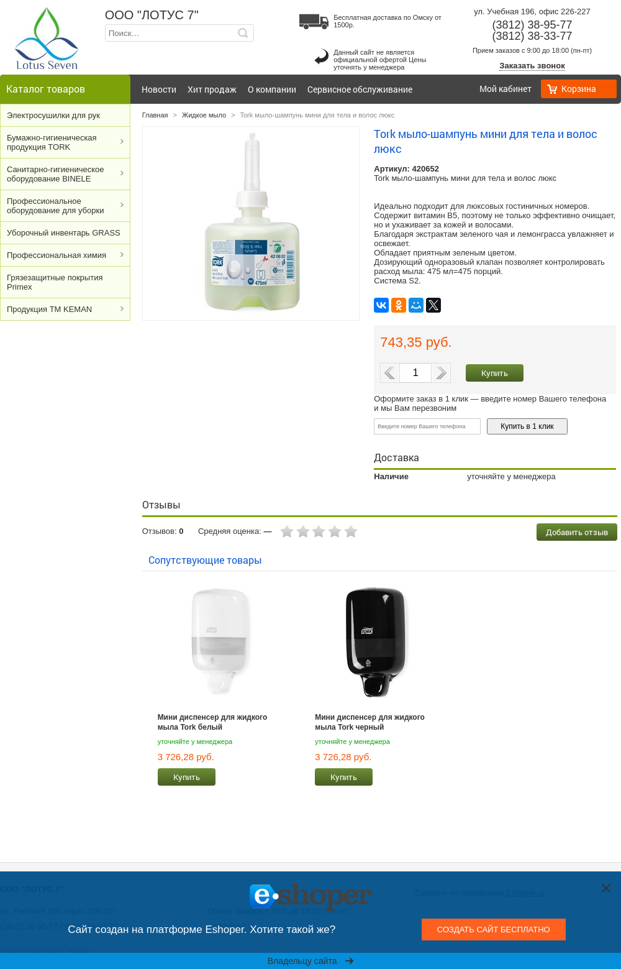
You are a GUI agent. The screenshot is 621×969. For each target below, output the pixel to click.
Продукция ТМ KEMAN (49, 309)
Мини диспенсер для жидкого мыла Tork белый (213, 722)
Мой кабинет (505, 88)
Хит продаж (212, 89)
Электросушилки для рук (53, 115)
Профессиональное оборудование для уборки (55, 205)
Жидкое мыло (204, 115)
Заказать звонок (531, 65)
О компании (272, 89)
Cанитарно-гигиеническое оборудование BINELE (55, 174)
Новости (159, 89)
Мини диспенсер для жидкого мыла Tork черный (370, 722)
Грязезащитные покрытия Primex (54, 282)
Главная (155, 115)
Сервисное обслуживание (359, 89)
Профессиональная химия (56, 255)
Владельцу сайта (311, 961)
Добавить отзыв (577, 532)
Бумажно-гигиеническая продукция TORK (52, 142)
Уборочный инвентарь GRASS (63, 232)
